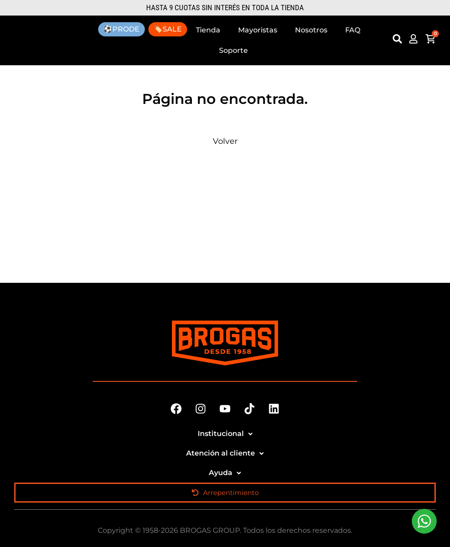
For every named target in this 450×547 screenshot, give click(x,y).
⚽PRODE (121, 29)
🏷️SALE (168, 29)
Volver (225, 141)
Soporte (233, 50)
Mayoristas (257, 30)
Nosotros (311, 30)
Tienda (208, 30)
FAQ (352, 30)
